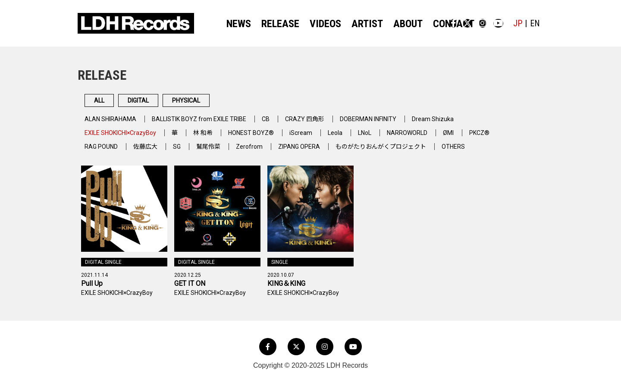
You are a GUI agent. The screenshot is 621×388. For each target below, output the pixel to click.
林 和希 (218, 138)
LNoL (391, 138)
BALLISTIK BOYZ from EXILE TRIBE (212, 124)
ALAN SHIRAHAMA (114, 124)
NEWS (241, 24)
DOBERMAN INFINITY (398, 124)
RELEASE (277, 24)
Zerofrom (262, 151)
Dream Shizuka (469, 124)
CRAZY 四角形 (328, 124)
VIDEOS (317, 24)
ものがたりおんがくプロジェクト (407, 151)
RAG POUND (103, 151)
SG (185, 151)
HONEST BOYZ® (270, 138)
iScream (323, 138)
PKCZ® (517, 138)
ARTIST (353, 24)
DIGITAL (172, 103)
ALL (109, 103)
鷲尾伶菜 (219, 151)
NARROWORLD (438, 138)
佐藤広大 (152, 151)
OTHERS (488, 151)
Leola (359, 138)
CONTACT (428, 24)
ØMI (483, 138)
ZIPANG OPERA (316, 151)
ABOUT (388, 24)
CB (286, 124)
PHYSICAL (248, 103)
